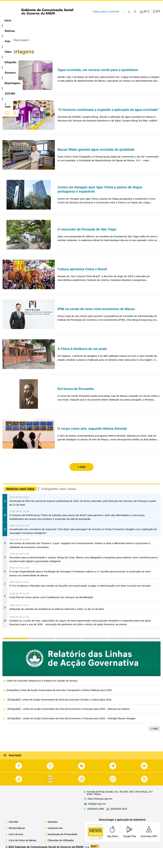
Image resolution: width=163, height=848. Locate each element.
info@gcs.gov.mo (97, 800)
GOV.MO (13, 818)
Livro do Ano (16, 830)
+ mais (154, 724)
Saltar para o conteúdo (106, 11)
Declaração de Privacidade (62, 830)
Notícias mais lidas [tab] (20, 485)
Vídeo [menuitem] (50, 20)
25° (146, 11)
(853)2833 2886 (95, 805)
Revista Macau (17, 824)
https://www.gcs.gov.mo (100, 795)
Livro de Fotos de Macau (22, 836)
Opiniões (53, 818)
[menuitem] (22, 20)
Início (5, 36)
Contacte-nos (55, 824)
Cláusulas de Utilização (61, 836)
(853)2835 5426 (118, 805)
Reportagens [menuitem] (103, 20)
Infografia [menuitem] (66, 20)
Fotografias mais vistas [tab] (59, 485)
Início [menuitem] (7, 20)
